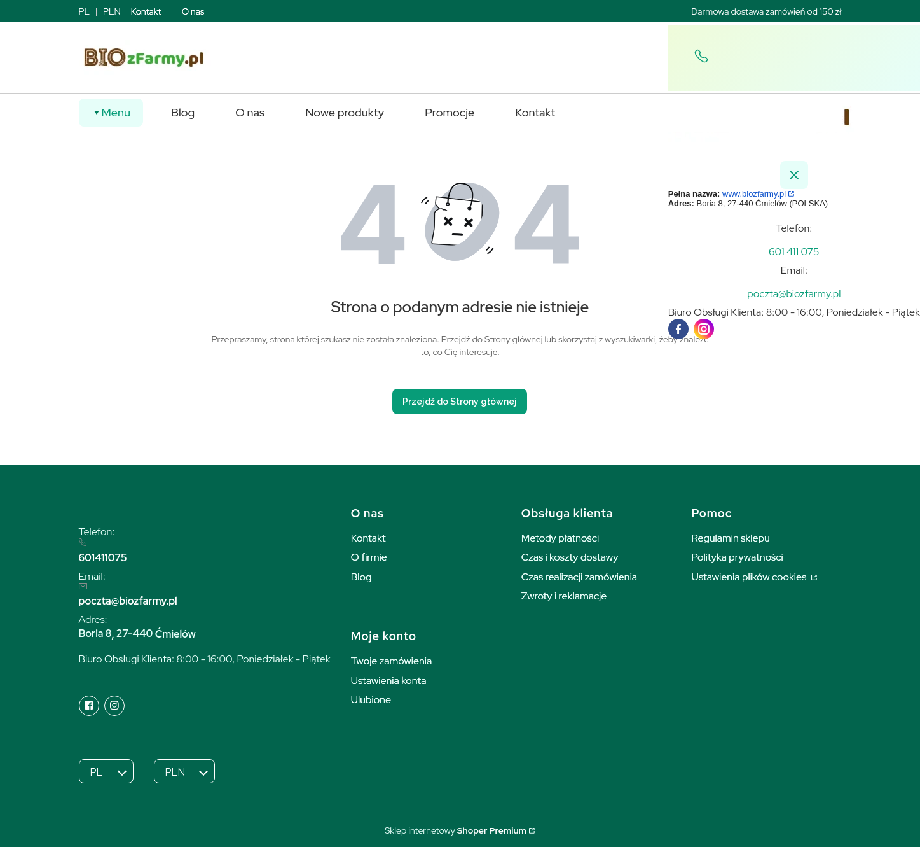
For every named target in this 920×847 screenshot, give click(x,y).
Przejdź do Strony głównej (459, 401)
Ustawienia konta (389, 680)
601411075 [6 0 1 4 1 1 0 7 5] (103, 557)
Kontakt (146, 11)
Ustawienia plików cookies (750, 577)
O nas (193, 11)
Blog (361, 577)
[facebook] (678, 329)
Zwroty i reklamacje (564, 596)
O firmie (369, 557)
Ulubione (371, 699)
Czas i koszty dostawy (570, 557)
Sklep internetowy (455, 830)
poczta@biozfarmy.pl (128, 601)
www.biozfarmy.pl (754, 194)
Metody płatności (560, 538)
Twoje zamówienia (391, 661)
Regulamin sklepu (731, 538)
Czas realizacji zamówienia (579, 577)
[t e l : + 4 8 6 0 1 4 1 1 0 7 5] (794, 251)
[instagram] (704, 329)
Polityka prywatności (737, 557)
